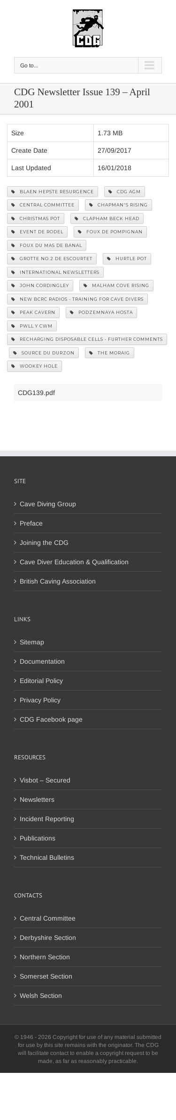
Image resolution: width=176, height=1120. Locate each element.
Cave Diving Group (48, 504)
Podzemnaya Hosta (101, 312)
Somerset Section (46, 976)
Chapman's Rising (118, 204)
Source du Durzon (44, 352)
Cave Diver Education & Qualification (74, 562)
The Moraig (109, 352)
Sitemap (32, 642)
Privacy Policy (40, 700)
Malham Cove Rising (116, 285)
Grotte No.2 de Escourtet (51, 258)
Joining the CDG (44, 542)
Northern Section (45, 957)
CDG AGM (124, 191)
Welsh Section (41, 995)
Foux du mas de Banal (46, 245)
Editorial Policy (41, 680)
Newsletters (37, 799)
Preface (31, 523)
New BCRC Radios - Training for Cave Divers (77, 299)
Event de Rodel (37, 231)
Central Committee (43, 204)
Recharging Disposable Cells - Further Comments (87, 339)
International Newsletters (55, 272)
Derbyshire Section (48, 937)
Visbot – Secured (45, 780)
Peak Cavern (33, 312)
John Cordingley (40, 285)
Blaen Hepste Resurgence (52, 191)
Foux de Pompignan (110, 231)
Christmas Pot (35, 218)
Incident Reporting (47, 819)
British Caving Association (58, 581)
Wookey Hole (34, 366)
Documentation (42, 661)
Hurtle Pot (127, 258)
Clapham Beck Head (107, 218)
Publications (37, 838)
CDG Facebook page (51, 719)
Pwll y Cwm (32, 326)
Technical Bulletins (47, 857)
